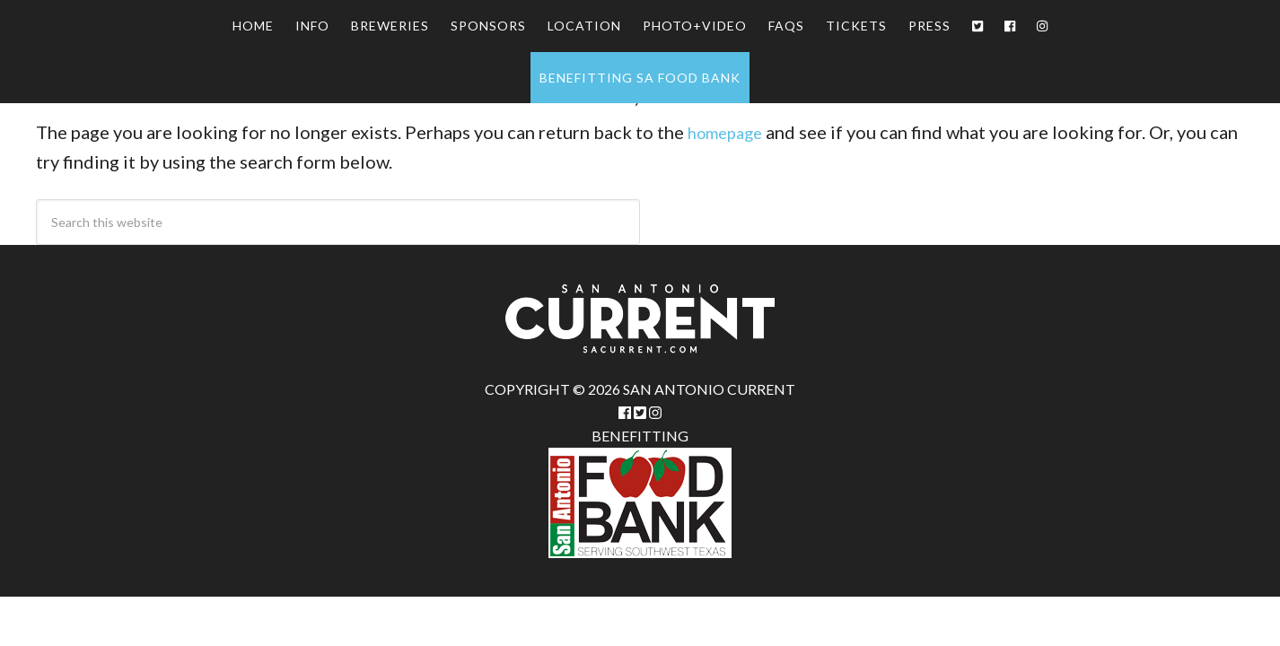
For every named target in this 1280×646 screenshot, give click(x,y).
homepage (729, 132)
